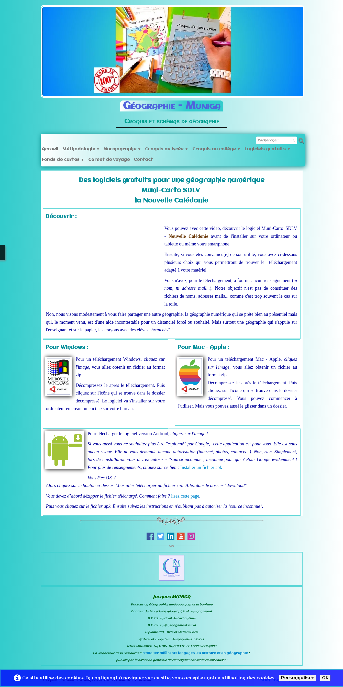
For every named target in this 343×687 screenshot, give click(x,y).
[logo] (171, 110)
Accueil (50, 149)
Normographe (122, 149)
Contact (143, 159)
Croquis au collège (216, 149)
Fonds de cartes (63, 159)
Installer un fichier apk (201, 467)
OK (325, 678)
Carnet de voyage (109, 159)
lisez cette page (185, 496)
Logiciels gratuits (267, 149)
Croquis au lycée (166, 149)
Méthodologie (81, 149)
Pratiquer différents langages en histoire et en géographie (194, 653)
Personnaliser (297, 678)
